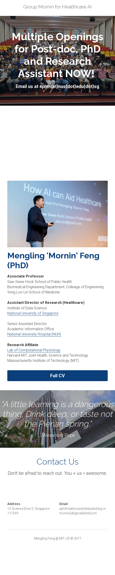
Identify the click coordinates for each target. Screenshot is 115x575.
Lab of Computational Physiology (33, 350)
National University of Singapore (32, 313)
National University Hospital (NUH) (34, 334)
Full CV (57, 375)
